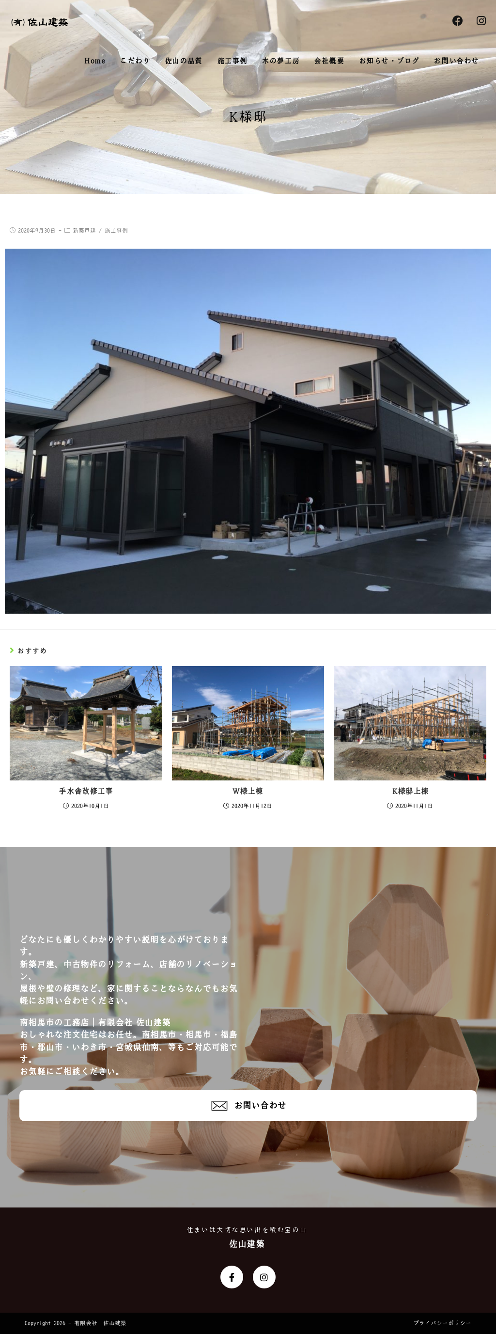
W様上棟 (247, 791)
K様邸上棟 (410, 791)
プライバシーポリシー (442, 1323)
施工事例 (116, 230)
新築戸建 (84, 230)
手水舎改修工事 (86, 791)
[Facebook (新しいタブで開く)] (458, 21)
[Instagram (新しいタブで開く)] (481, 21)
